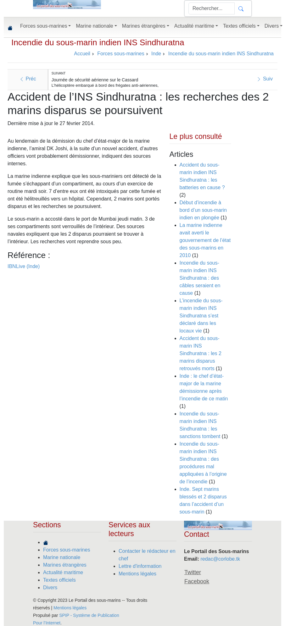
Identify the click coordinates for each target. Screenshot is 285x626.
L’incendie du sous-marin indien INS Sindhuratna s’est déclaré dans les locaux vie (201, 315)
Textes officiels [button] (239, 26)
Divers (50, 587)
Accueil (82, 53)
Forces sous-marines (66, 549)
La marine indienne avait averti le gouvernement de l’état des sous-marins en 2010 (205, 240)
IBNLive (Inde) (24, 266)
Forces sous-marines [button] (43, 26)
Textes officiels (59, 580)
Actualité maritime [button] (194, 26)
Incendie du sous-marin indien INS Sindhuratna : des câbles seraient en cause (200, 278)
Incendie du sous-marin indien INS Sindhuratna (97, 42)
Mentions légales (137, 573)
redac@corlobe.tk (220, 559)
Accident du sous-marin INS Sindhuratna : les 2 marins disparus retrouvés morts (200, 353)
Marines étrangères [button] (143, 26)
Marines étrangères (65, 565)
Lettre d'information (140, 566)
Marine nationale (61, 557)
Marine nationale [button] (94, 26)
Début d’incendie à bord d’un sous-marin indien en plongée (203, 210)
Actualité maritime (63, 572)
